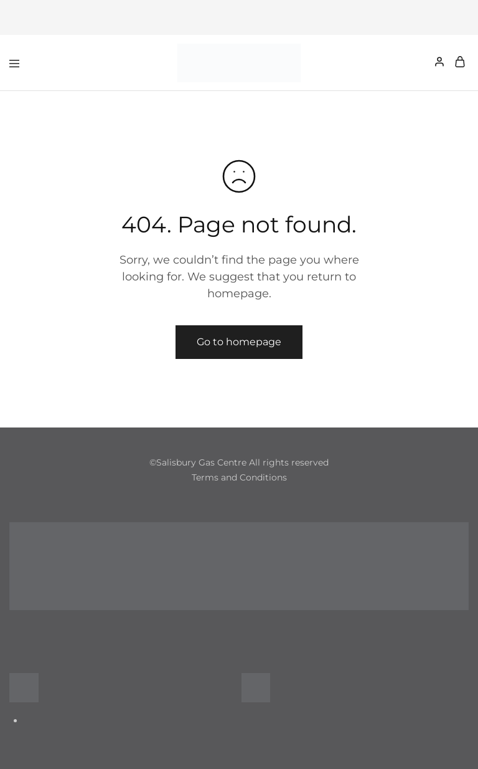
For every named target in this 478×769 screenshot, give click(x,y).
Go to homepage (239, 342)
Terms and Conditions (239, 477)
